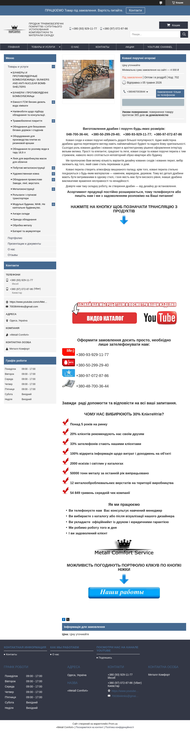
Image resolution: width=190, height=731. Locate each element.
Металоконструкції (23, 189)
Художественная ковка (26, 173)
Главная (14, 46)
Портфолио (15, 238)
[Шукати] (184, 34)
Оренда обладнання (24, 219)
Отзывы (13, 254)
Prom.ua (113, 723)
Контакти (135, 10)
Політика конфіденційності (119, 727)
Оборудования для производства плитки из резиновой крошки (27, 140)
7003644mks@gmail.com (24, 306)
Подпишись (105, 657)
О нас (75, 46)
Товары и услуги (43, 46)
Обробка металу (22, 225)
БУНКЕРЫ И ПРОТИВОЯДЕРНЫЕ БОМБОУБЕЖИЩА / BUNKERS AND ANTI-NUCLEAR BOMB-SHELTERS (31, 79)
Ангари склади (21, 213)
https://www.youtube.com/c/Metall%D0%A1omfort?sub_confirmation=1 (29, 301)
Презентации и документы (24, 243)
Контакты (102, 46)
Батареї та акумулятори (27, 231)
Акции (129, 46)
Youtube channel (160, 46)
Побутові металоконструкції (29, 167)
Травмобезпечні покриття (27, 120)
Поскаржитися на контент (89, 727)
